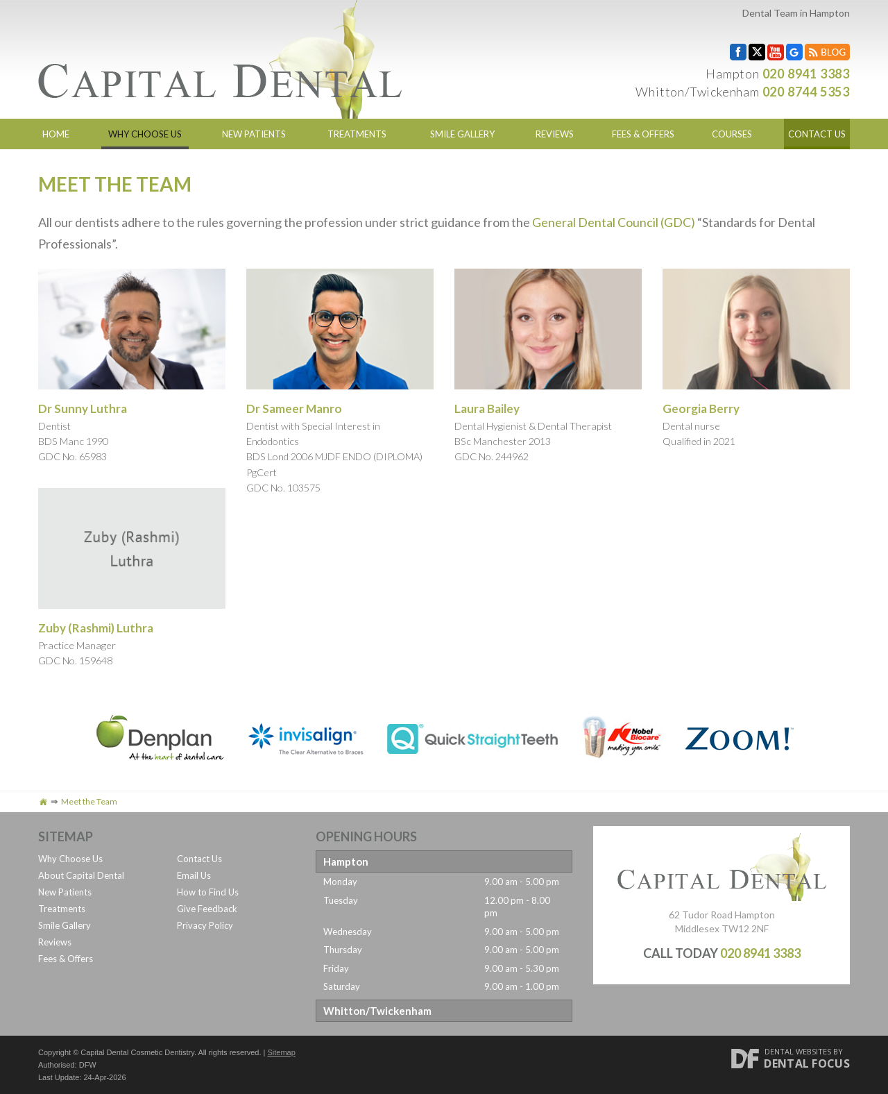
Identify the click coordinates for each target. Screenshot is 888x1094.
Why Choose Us (145, 134)
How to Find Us (208, 892)
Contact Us (817, 134)
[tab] (444, 861)
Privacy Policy (205, 925)
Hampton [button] (345, 861)
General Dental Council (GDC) (613, 222)
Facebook (738, 52)
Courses (732, 134)
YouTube (775, 52)
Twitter (757, 52)
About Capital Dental (81, 875)
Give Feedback (207, 908)
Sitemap (282, 1052)
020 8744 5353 (806, 91)
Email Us (194, 875)
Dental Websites (798, 1051)
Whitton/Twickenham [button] (377, 1010)
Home (55, 134)
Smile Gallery (462, 134)
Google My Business (794, 52)
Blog (827, 52)
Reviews (555, 134)
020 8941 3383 (806, 73)
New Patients (254, 134)
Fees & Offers (643, 134)
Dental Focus (807, 1063)
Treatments (356, 134)
